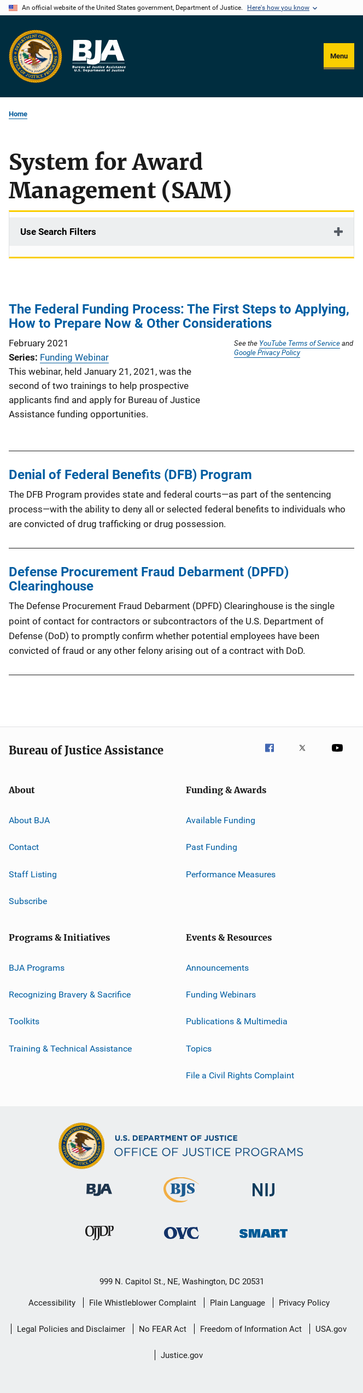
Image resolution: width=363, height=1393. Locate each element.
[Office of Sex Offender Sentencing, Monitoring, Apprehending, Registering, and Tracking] (263, 1240)
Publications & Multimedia (237, 1021)
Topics (199, 1048)
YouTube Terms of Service (299, 343)
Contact (24, 847)
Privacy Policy (304, 1303)
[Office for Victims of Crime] (181, 1241)
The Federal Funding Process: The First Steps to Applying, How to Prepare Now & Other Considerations (179, 316)
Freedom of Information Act (251, 1329)
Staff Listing (33, 874)
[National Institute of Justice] (263, 1198)
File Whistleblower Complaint (142, 1303)
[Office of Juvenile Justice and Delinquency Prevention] (99, 1242)
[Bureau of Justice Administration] (99, 1198)
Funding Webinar (74, 357)
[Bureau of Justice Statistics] (181, 1204)
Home (18, 114)
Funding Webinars (221, 994)
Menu (339, 56)
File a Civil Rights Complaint (240, 1075)
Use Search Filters (58, 231)
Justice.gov (182, 1355)
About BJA (29, 820)
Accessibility (51, 1303)
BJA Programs (37, 967)
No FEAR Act (162, 1329)
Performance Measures (231, 874)
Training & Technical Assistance (70, 1048)
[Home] (98, 56)
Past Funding (211, 847)
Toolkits (24, 1021)
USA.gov (331, 1329)
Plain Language (237, 1303)
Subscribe (28, 901)
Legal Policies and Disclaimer (71, 1329)
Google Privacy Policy (267, 352)
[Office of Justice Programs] (35, 56)
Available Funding (220, 820)
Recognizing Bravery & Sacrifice (70, 994)
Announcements (217, 967)
